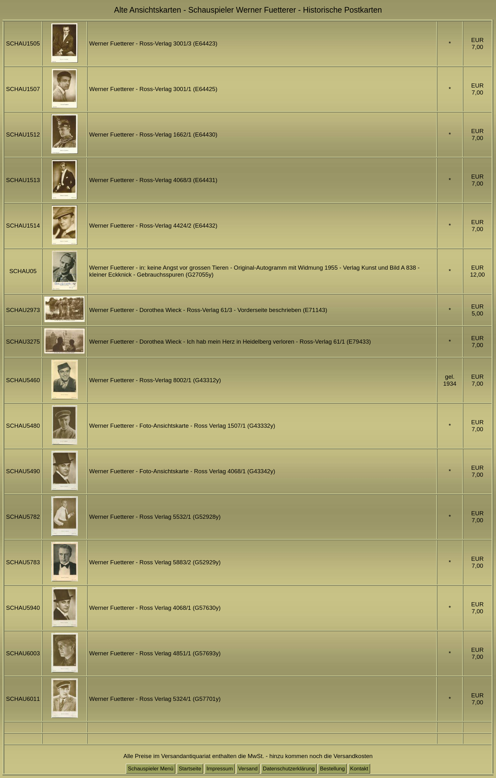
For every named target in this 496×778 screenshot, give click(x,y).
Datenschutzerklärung (289, 769)
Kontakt (359, 769)
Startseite (190, 769)
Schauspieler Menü (150, 769)
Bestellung (332, 769)
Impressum (220, 769)
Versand (248, 769)
